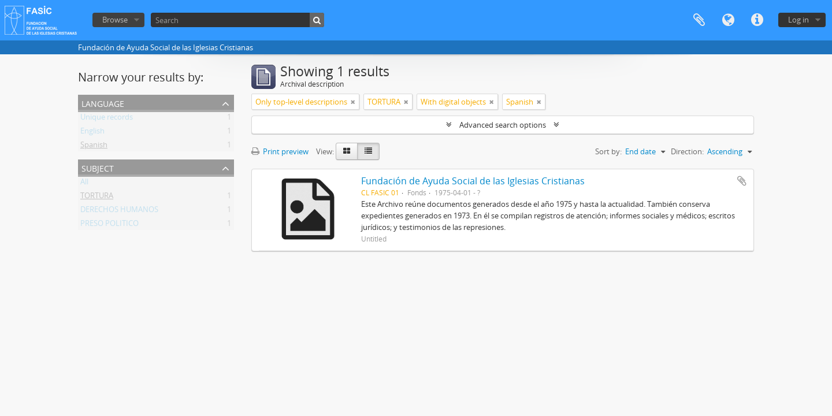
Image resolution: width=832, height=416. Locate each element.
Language (728, 20)
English (92, 133)
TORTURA (96, 197)
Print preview (280, 151)
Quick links (756, 20)
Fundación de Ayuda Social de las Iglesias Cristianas (473, 180)
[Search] (237, 20)
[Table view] (368, 151)
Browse (115, 19)
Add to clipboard (742, 181)
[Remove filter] (353, 101)
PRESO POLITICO (109, 225)
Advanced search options (503, 125)
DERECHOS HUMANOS (119, 211)
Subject (97, 167)
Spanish (93, 147)
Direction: (687, 151)
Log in (798, 19)
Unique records (106, 119)
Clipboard (699, 20)
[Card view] (347, 151)
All (84, 184)
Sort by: (608, 151)
